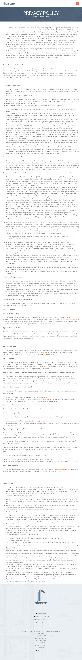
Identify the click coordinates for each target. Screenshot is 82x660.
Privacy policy (42, 651)
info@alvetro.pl (42, 613)
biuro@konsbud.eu (70, 319)
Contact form (42, 623)
